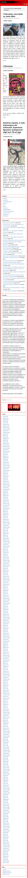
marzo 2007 (5, 783)
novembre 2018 (6, 562)
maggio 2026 (6, 419)
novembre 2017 (6, 581)
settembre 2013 (6, 660)
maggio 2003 (6, 856)
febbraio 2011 (6, 709)
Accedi (4, 869)
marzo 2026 (5, 422)
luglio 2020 (5, 530)
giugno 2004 (5, 835)
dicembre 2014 (6, 636)
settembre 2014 (6, 641)
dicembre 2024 (6, 446)
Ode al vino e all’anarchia (8, 222)
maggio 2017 (6, 590)
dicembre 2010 (6, 712)
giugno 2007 (5, 778)
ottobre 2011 (6, 696)
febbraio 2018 (6, 576)
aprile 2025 (5, 440)
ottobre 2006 (6, 791)
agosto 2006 (5, 794)
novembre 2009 (6, 732)
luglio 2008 (5, 758)
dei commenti (7, 872)
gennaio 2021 (6, 520)
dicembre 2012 (6, 674)
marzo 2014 (5, 650)
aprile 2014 (5, 649)
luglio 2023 (5, 473)
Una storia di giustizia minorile (9, 260)
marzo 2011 (5, 707)
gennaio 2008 (6, 767)
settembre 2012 (6, 679)
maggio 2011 (6, 704)
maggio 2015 (6, 628)
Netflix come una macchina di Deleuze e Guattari (13, 287)
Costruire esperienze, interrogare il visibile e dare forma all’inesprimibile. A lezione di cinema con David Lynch (13, 269)
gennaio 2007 (6, 786)
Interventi (20, 67)
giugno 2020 (5, 532)
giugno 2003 (5, 854)
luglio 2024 (5, 454)
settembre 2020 (6, 527)
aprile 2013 (5, 668)
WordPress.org (6, 874)
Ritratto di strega (6, 244)
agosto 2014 (5, 642)
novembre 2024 (6, 448)
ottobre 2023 (6, 468)
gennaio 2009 (6, 748)
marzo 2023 (5, 479)
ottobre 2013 (6, 658)
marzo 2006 (5, 802)
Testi (4, 204)
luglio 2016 (5, 606)
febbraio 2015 (6, 633)
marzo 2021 (5, 517)
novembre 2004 (6, 827)
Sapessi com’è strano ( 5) (12, 233)
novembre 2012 (6, 676)
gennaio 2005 (6, 824)
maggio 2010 (6, 723)
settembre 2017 (6, 584)
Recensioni (18, 133)
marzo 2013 (5, 669)
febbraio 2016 (6, 614)
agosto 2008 (5, 756)
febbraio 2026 (6, 424)
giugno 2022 (5, 494)
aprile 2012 (5, 687)
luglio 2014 (5, 644)
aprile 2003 (5, 857)
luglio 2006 (5, 796)
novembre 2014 (6, 638)
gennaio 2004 (6, 843)
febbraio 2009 (6, 747)
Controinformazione (7, 201)
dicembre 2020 (6, 522)
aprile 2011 (5, 706)
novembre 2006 (6, 789)
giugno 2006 (5, 797)
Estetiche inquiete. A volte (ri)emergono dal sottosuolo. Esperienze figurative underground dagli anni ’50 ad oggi (14, 127)
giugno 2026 (5, 418)
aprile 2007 (5, 781)
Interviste (5, 203)
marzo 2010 (5, 726)
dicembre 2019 (6, 541)
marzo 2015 (5, 631)
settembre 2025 (6, 432)
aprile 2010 (5, 725)
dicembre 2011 (6, 693)
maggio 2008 (6, 761)
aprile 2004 (5, 838)
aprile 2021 (5, 516)
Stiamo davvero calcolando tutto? (10, 256)
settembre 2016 (6, 603)
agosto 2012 (5, 680)
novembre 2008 (6, 751)
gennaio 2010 (6, 729)
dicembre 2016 (6, 598)
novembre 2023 (6, 467)
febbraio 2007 (6, 785)
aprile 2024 (5, 459)
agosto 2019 (5, 547)
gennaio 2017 (6, 596)
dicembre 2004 (6, 826)
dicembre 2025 (6, 427)
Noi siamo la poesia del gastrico (10, 290)
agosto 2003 (5, 851)
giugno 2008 (5, 759)
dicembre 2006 (6, 788)
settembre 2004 (6, 831)
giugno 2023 (5, 475)
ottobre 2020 (6, 525)
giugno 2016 (5, 607)
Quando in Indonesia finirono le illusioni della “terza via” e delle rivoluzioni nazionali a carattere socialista (14, 242)
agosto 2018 (5, 566)
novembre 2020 (6, 524)
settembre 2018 (6, 565)
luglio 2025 (5, 435)
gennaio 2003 (6, 862)
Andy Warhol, (11, 284)
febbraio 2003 (6, 861)
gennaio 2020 (6, 539)
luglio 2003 (5, 853)
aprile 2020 (5, 535)
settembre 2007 (6, 774)
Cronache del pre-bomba (8, 211)
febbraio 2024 (6, 462)
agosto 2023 (5, 471)
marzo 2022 (5, 498)
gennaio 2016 (6, 615)
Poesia (4, 206)
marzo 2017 (5, 593)
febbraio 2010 (6, 728)
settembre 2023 (6, 470)
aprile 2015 (5, 630)
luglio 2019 (5, 549)
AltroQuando (6, 215)
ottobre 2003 (6, 848)
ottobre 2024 (6, 449)
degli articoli (6, 871)
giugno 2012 (5, 683)
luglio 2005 (5, 815)
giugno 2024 (5, 456)
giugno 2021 (5, 513)
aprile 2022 (5, 497)
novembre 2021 (6, 505)
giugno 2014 (5, 645)
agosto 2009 (5, 737)
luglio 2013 (5, 663)
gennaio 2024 (6, 464)
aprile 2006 (5, 800)
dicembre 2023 (6, 465)
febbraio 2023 (6, 481)
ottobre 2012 (6, 677)
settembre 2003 (6, 850)
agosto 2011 (5, 699)
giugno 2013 (5, 664)
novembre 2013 (6, 657)
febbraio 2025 (6, 443)
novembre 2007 (6, 770)
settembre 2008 (6, 755)
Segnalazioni (6, 214)
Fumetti (16, 67)
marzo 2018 (5, 574)
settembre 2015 (6, 622)
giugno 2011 (5, 702)
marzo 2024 (5, 460)
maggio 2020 (6, 533)
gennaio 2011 (6, 710)
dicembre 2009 (6, 731)
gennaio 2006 (6, 805)
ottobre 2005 (6, 810)
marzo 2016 (5, 612)
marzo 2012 (5, 688)
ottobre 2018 (6, 563)
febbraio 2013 (6, 671)
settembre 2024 (6, 451)
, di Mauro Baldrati (13, 227)
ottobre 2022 (6, 487)
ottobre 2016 (6, 601)
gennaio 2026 (6, 426)
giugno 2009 (5, 740)
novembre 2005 (6, 808)
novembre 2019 (6, 543)
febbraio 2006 (6, 804)
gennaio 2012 (6, 691)
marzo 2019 (5, 555)
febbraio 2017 (6, 595)
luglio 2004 (5, 834)
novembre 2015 (6, 619)
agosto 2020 (5, 528)
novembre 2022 (6, 486)
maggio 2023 (6, 476)
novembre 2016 (6, 600)
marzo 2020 (5, 536)
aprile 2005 (5, 819)
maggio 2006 (6, 799)
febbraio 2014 (6, 652)
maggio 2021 (6, 514)
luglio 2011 (5, 701)
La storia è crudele (7, 251)
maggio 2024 (6, 457)
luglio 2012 (5, 682)
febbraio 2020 (6, 538)
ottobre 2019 (6, 544)
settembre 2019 (6, 546)
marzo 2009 (5, 745)
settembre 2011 (6, 698)
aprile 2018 (5, 573)
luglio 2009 (5, 739)
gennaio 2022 (6, 501)
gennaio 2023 (6, 483)
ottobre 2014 (6, 639)
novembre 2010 (6, 713)
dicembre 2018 (6, 560)
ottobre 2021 (6, 506)
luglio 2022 (5, 492)
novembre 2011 (6, 694)
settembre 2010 (6, 717)
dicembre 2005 (6, 807)
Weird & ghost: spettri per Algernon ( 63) (14, 271)
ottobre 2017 (6, 582)
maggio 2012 (6, 685)
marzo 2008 (5, 764)
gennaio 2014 (6, 653)
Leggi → (5, 60)
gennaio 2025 (6, 445)
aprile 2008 (5, 763)
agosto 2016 (5, 604)
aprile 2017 (5, 592)
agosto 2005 (5, 813)
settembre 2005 (6, 812)
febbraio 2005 (6, 823)
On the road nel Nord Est (8, 249)
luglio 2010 (5, 720)
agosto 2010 (5, 718)
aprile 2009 (5, 744)
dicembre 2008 (6, 750)
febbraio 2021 (6, 519)
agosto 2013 (5, 661)
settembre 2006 (6, 793)
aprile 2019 (5, 554)
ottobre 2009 (6, 734)
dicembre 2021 (6, 503)
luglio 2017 (5, 587)
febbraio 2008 (6, 766)
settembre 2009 (6, 736)
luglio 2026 (5, 416)
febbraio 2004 (6, 842)
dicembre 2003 (6, 845)
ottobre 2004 (6, 829)
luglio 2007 (5, 777)
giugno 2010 (5, 721)
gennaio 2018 (6, 577)
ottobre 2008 (6, 753)
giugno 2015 (5, 626)
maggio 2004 (6, 837)
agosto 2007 (5, 775)
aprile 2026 (5, 421)
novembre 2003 (6, 846)
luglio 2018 (5, 568)
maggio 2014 (6, 647)
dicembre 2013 (6, 655)
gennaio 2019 (6, 558)
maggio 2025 (6, 438)
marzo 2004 (5, 840)
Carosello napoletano (7, 282)
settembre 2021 (6, 508)
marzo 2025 (5, 441)
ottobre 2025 (6, 430)
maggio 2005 (6, 818)
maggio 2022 (6, 495)
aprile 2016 (5, 611)
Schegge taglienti (7, 209)
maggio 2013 (6, 666)
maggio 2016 (6, 609)
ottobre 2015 (6, 620)
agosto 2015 (5, 623)
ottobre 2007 (6, 772)
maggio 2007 (6, 780)
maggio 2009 (6, 742)
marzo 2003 (5, 859)
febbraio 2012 (6, 690)
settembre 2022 (6, 489)
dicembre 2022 (6, 484)
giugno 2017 (5, 589)
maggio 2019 (6, 552)
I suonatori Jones (6, 212)
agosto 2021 (5, 509)
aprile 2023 (5, 478)
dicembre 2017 (6, 579)
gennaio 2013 (6, 672)
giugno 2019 (5, 551)
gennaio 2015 (6, 634)
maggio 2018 (6, 571)
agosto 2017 (5, 585)
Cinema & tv (17, 18)
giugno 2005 (5, 816)
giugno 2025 (5, 437)
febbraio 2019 (6, 557)
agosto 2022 (5, 490)
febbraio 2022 (6, 500)
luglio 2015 (5, 625)
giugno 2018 (5, 570)
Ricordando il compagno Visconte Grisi (11, 257)
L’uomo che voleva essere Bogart (10, 281)
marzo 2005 (5, 821)
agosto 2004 (5, 832)
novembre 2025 (6, 429)
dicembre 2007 (6, 769)
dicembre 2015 (6, 617)
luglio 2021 (5, 511)
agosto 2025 (5, 433)
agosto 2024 (5, 452)
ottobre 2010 (6, 715)
